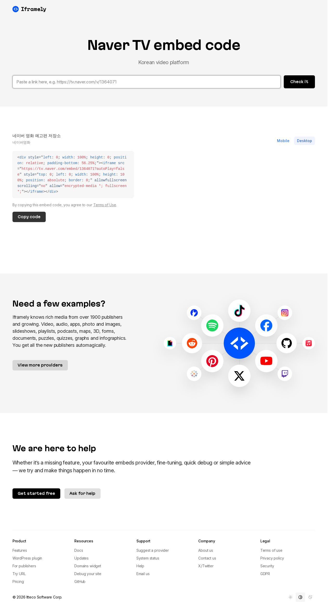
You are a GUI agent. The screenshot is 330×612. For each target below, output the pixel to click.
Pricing (18, 581)
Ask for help (82, 493)
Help (140, 566)
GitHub (79, 581)
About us (205, 550)
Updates (81, 558)
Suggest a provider (152, 550)
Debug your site (87, 573)
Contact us (207, 558)
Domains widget (87, 566)
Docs (78, 550)
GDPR (265, 573)
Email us (143, 573)
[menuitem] (290, 597)
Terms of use (271, 550)
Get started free (36, 493)
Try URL (19, 573)
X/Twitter (206, 566)
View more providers (40, 365)
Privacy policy (272, 558)
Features (19, 550)
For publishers (24, 566)
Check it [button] (299, 81)
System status (147, 558)
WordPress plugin (27, 558)
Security (267, 566)
